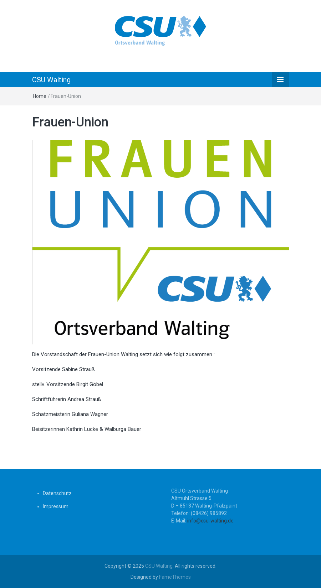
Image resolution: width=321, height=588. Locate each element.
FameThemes (175, 577)
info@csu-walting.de (210, 521)
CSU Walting (51, 80)
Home (39, 96)
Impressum (55, 506)
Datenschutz (57, 493)
